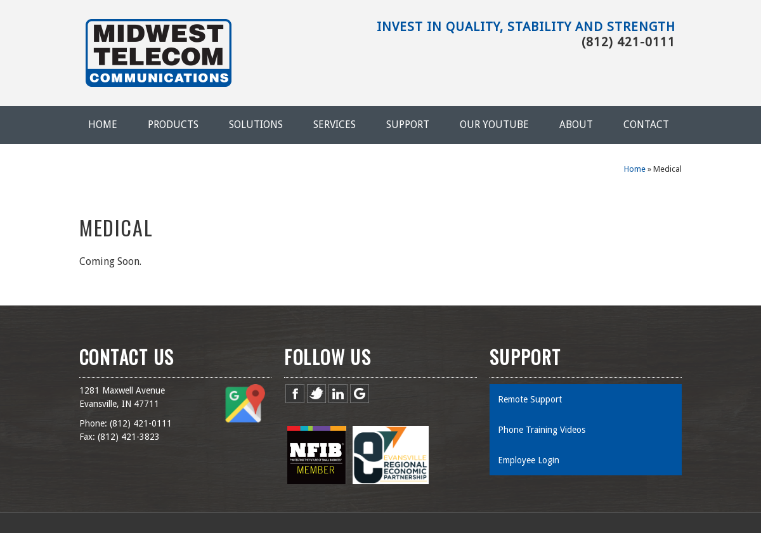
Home (102, 125)
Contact (646, 125)
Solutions (256, 125)
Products (173, 125)
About (576, 125)
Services (334, 125)
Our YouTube (494, 125)
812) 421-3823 (130, 437)
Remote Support (530, 399)
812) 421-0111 (142, 423)
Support (407, 125)
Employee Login (528, 460)
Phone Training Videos (541, 430)
